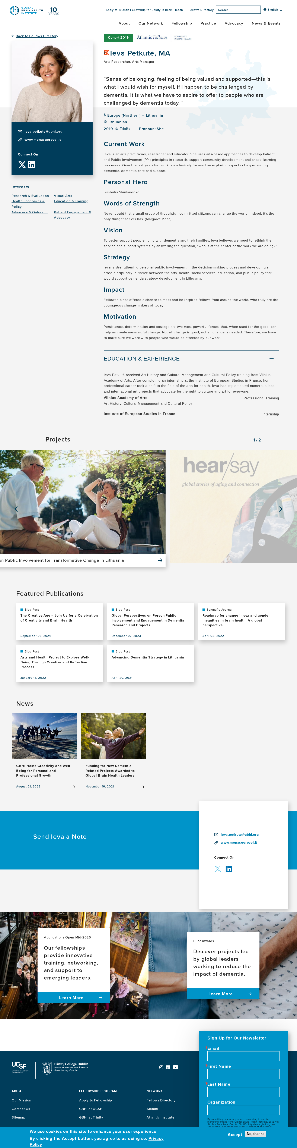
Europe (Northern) (124, 115)
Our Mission (21, 1100)
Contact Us (21, 1108)
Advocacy (234, 23)
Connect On (28, 154)
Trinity (125, 128)
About (124, 23)
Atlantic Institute (160, 1117)
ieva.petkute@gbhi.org (44, 131)
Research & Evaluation (30, 195)
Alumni (152, 1108)
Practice (208, 23)
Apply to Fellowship (95, 1100)
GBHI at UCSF (90, 1108)
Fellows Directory (201, 10)
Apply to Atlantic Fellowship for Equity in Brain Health (144, 10)
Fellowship (182, 23)
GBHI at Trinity (91, 1117)
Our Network (150, 23)
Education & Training (71, 201)
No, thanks (255, 1134)
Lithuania (154, 115)
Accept (235, 1135)
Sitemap (18, 1117)
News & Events (266, 23)
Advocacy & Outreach (30, 212)
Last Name (218, 1084)
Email (213, 1048)
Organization (221, 1102)
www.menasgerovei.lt (43, 139)
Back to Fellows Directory (37, 36)
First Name (219, 1066)
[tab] (191, 359)
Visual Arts (63, 195)
